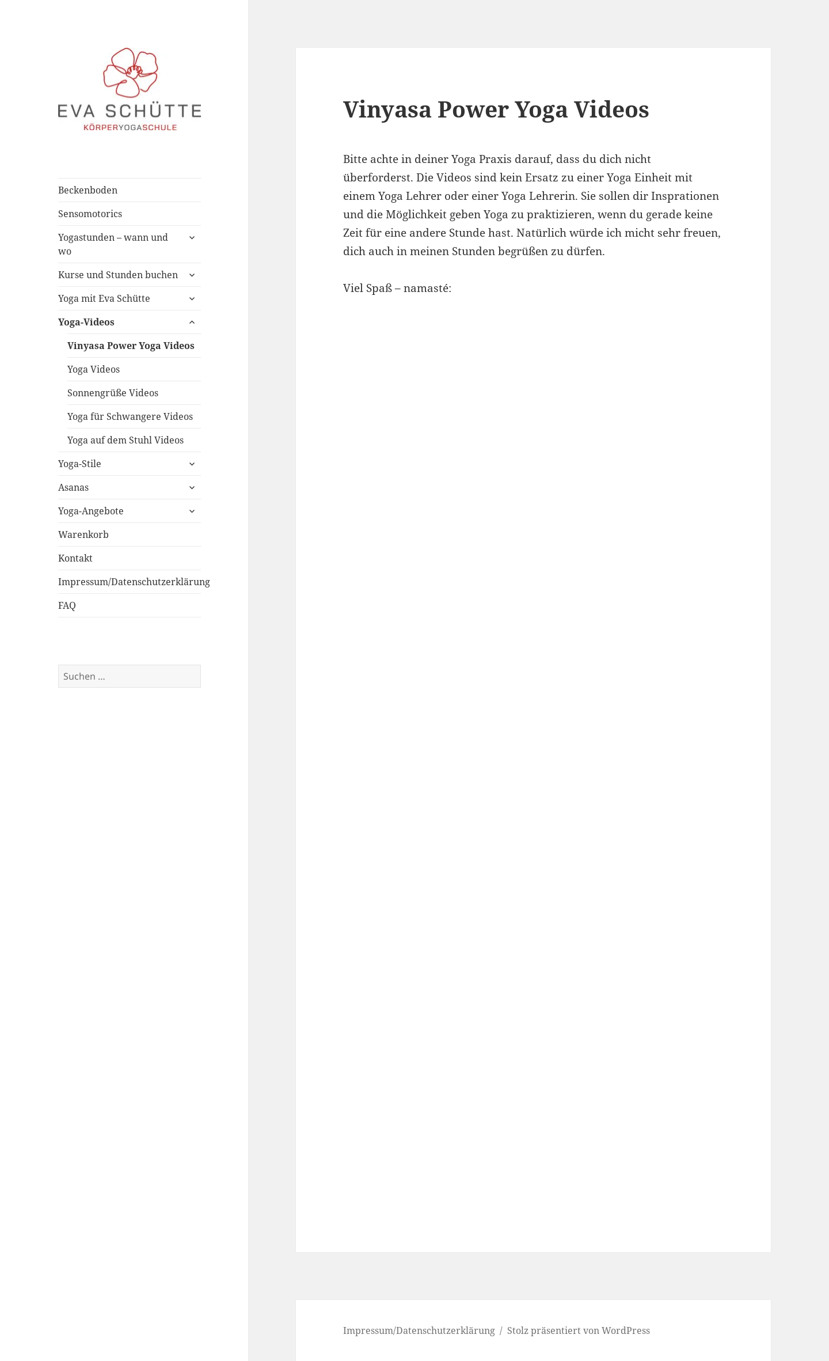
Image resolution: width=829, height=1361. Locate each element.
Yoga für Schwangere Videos (130, 416)
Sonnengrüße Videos (112, 392)
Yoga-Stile (79, 463)
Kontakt (75, 558)
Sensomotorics (90, 213)
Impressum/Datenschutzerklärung (129, 581)
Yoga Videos (93, 369)
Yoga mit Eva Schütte (104, 298)
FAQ (67, 605)
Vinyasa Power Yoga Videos (131, 345)
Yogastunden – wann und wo (113, 244)
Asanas (73, 487)
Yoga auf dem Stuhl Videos (125, 440)
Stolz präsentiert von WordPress (578, 1330)
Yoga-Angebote (91, 511)
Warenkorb (83, 534)
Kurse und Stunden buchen (118, 274)
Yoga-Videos (86, 322)
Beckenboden (87, 190)
